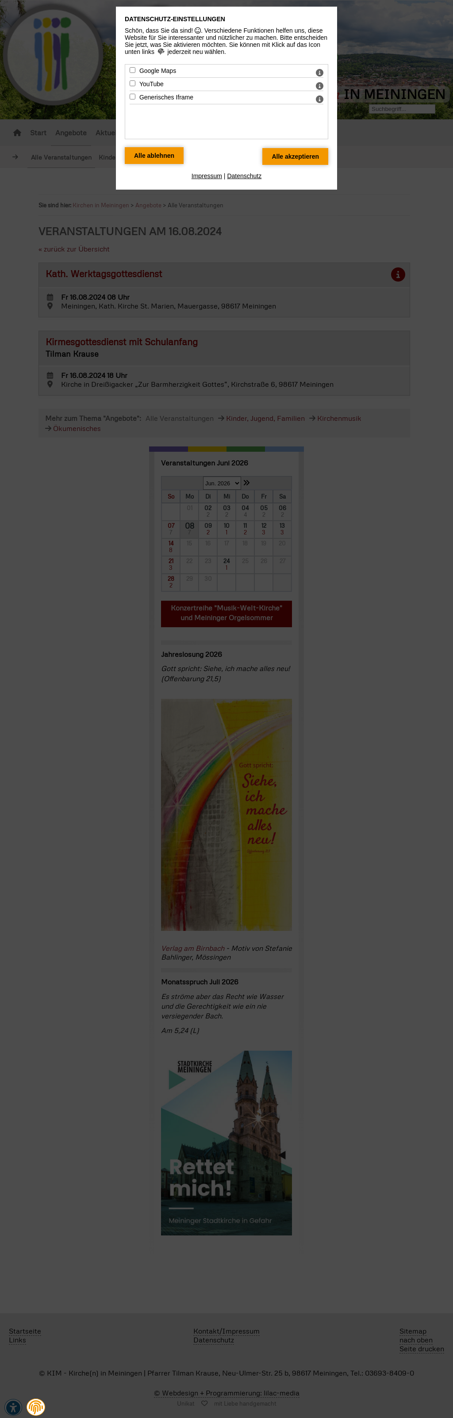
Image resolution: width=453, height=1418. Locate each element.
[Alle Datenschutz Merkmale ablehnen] (154, 155)
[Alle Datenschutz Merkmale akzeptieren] (295, 156)
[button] (36, 1407)
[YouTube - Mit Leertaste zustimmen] (132, 83)
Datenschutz (244, 175)
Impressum (207, 175)
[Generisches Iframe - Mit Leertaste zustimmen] (132, 96)
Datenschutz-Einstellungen (175, 19)
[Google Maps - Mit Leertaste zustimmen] (132, 70)
